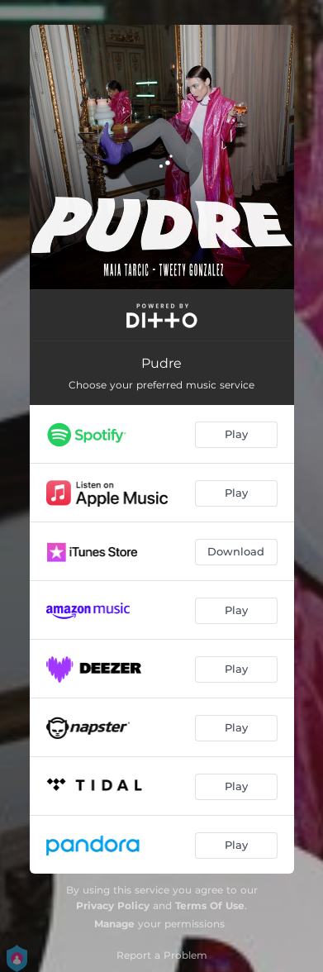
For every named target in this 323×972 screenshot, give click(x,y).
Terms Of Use (210, 905)
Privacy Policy (113, 905)
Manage (114, 923)
